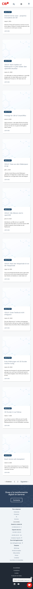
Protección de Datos (16, 575)
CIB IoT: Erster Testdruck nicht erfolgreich (14, 313)
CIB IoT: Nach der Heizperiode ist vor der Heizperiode (16, 265)
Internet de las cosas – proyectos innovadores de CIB (15, 17)
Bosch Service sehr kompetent (14, 459)
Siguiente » (24, 481)
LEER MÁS (7, 31)
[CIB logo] (5, 3)
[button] (21, 4)
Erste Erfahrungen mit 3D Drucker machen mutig (15, 362)
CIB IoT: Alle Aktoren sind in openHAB (13, 214)
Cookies (17, 573)
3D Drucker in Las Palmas (12, 412)
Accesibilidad (16, 567)
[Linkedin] (14, 584)
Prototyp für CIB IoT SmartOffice (15, 116)
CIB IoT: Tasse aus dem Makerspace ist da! (16, 165)
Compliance (17, 570)
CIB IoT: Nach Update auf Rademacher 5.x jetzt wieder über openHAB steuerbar (15, 67)
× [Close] (31, 578)
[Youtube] (18, 584)
